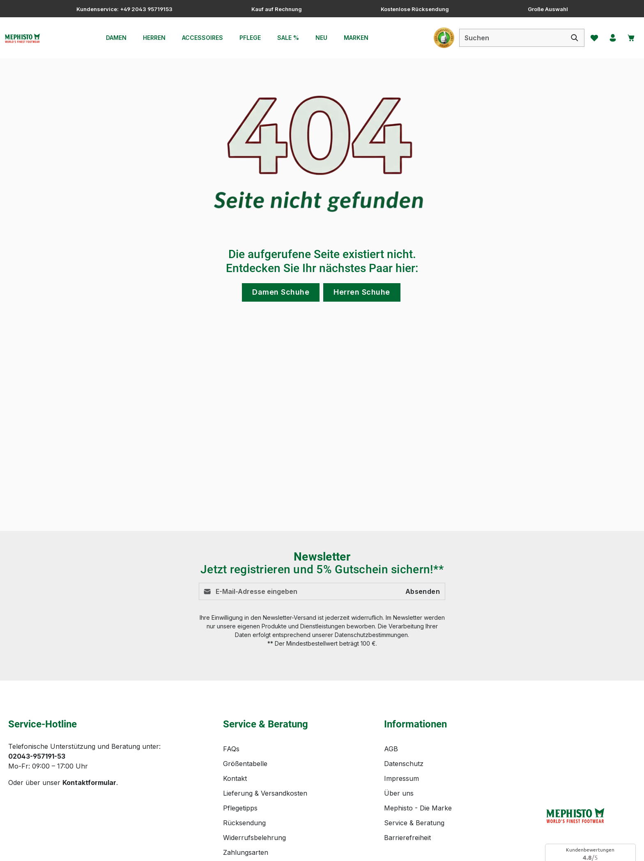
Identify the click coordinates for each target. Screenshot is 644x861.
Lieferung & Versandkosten (265, 715)
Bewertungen (244, 789)
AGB (391, 670)
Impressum (401, 700)
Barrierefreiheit (407, 759)
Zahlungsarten (245, 774)
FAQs (231, 670)
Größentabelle (245, 685)
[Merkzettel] (587, 37)
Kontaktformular (89, 704)
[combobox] (504, 38)
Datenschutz (403, 685)
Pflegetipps (240, 729)
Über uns (399, 715)
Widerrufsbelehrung (254, 759)
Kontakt (235, 700)
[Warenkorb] (628, 37)
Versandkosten (443, 848)
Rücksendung (244, 744)
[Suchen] (567, 38)
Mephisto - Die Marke (418, 729)
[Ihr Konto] (608, 37)
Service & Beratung (414, 744)
